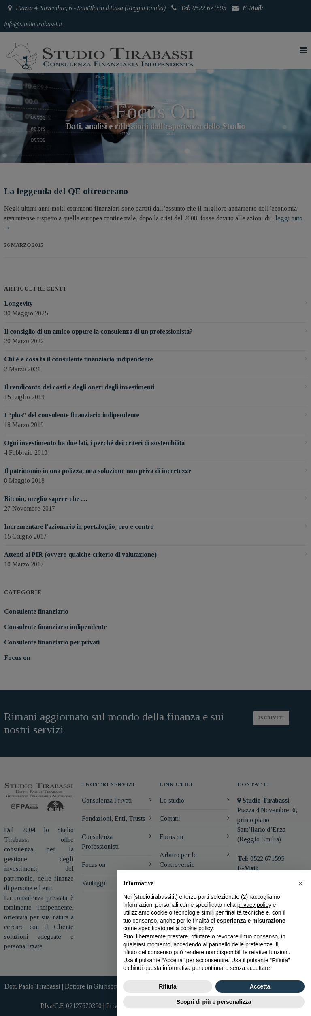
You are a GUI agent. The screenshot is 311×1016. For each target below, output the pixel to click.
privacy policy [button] (254, 905)
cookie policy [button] (197, 928)
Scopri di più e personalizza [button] (214, 1002)
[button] (300, 883)
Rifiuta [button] (168, 986)
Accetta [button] (260, 986)
